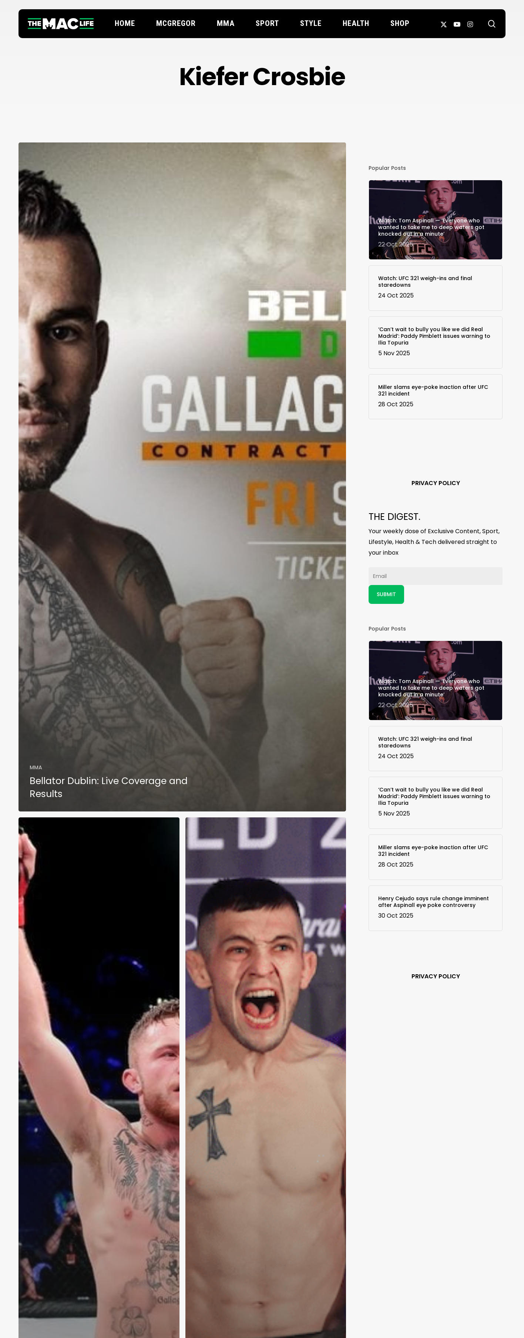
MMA (36, 767)
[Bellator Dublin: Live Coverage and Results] (182, 476)
